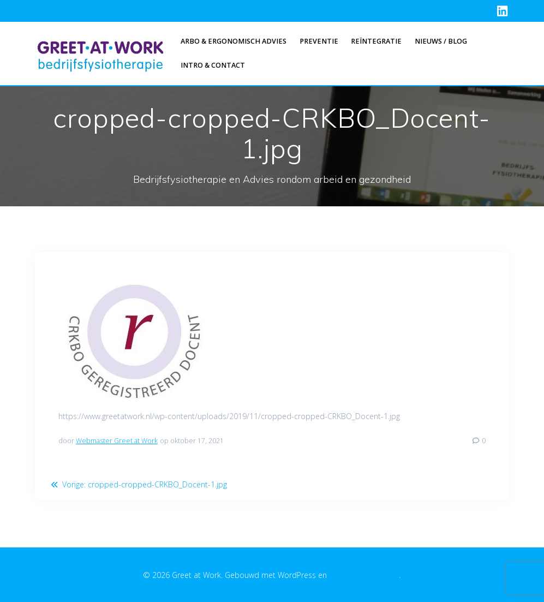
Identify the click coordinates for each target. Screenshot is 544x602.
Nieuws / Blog (441, 41)
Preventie (319, 41)
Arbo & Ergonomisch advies (233, 41)
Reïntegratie (376, 41)
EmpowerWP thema (364, 575)
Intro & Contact (213, 65)
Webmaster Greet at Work (117, 440)
